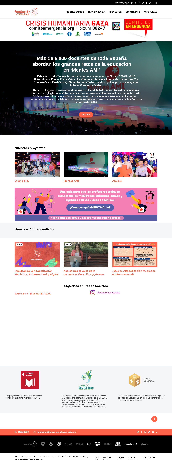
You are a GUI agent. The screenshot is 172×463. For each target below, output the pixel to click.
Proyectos (115, 12)
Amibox (117, 180)
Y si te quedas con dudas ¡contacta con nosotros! (86, 217)
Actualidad (150, 12)
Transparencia (96, 12)
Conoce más (133, 12)
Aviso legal (97, 458)
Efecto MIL (22, 180)
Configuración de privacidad (148, 458)
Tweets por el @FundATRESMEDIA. (33, 294)
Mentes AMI (71, 180)
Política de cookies (120, 458)
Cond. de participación (133, 458)
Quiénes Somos (75, 12)
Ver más (86, 114)
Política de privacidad (107, 458)
